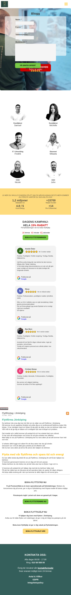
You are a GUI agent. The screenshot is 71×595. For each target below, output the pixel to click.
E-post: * (18, 27)
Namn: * (18, 19)
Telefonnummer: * (24, 36)
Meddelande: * (21, 42)
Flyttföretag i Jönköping (13, 413)
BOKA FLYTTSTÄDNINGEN (35, 237)
